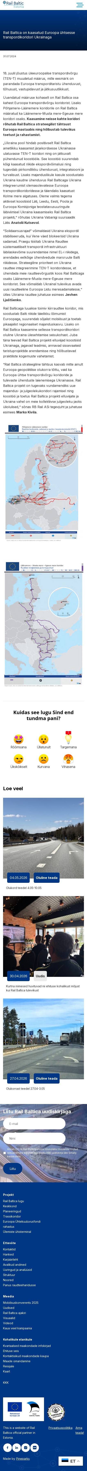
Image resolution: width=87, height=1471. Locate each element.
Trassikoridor (12, 1216)
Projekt (8, 1194)
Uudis (40, 976)
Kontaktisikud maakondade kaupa (26, 1356)
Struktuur (9, 1275)
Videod (8, 1323)
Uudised (8, 1307)
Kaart (6, 1371)
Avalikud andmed (14, 1264)
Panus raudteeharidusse (19, 1285)
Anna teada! (80, 1430)
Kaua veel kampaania (17, 1328)
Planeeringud (12, 1211)
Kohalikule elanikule (17, 1339)
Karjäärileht (10, 1259)
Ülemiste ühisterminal (17, 1231)
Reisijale (8, 1366)
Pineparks (23, 1458)
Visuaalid (9, 1318)
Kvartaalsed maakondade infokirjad (27, 1346)
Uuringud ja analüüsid (17, 1269)
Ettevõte (9, 1243)
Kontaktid (9, 1249)
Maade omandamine (17, 1361)
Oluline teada (47, 878)
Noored (8, 1280)
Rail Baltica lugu (13, 1201)
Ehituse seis (11, 1351)
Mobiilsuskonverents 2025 (20, 1302)
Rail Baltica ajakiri (14, 1313)
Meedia (8, 1296)
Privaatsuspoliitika (60, 1427)
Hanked (8, 1254)
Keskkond (10, 1206)
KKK (6, 1382)
